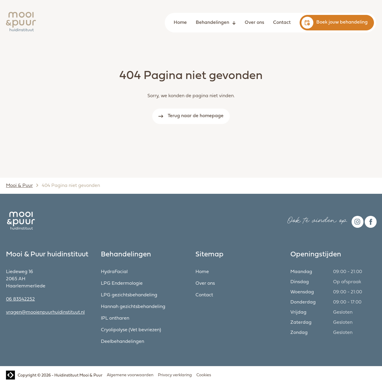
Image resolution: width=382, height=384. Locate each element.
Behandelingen (212, 22)
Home (180, 22)
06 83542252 (20, 299)
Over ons (254, 22)
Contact (282, 22)
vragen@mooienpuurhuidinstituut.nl (45, 312)
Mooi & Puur (19, 185)
